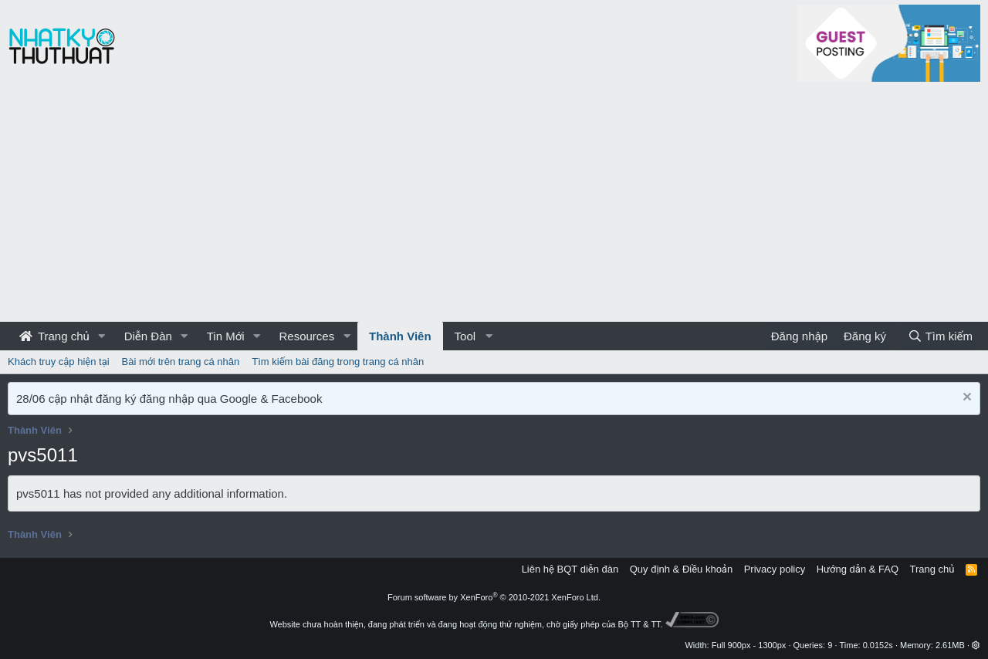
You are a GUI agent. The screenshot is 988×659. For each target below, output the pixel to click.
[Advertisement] (494, 206)
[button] (102, 336)
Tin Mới (226, 336)
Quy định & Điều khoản (681, 569)
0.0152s (878, 645)
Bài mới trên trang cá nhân (181, 361)
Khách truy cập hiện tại (59, 361)
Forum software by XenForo (494, 597)
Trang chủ (54, 336)
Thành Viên (400, 336)
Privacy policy (774, 569)
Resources (306, 336)
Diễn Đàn (148, 336)
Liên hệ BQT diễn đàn (570, 569)
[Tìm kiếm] (940, 336)
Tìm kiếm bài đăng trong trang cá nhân (338, 361)
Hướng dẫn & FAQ (857, 569)
